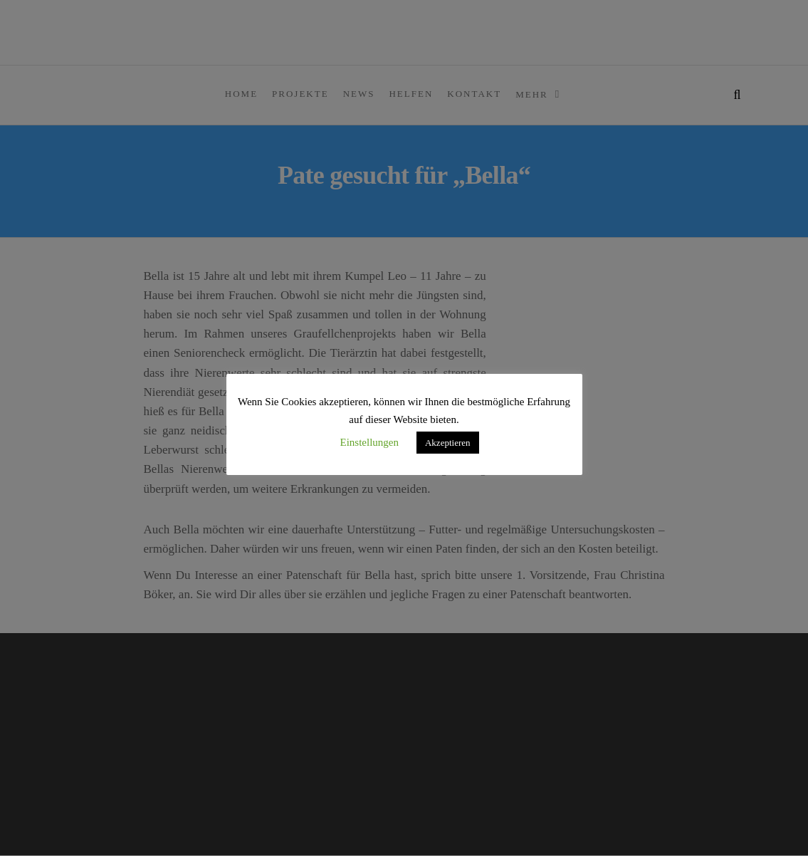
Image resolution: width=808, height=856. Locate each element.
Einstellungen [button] (369, 442)
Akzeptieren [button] (448, 442)
